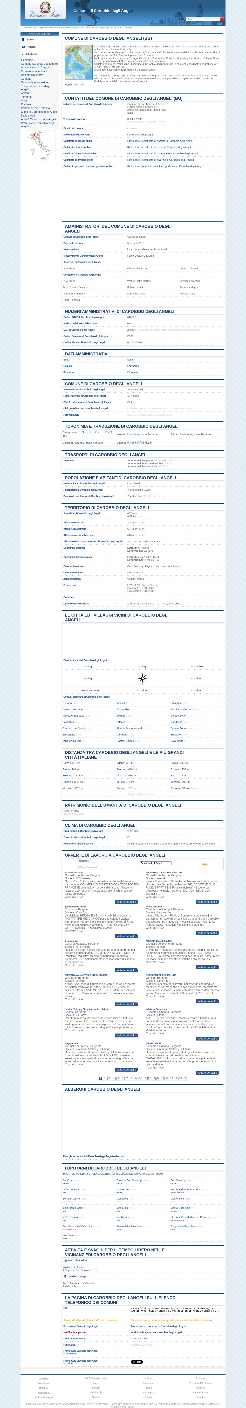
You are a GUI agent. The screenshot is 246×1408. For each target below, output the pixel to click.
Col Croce (68, 1180)
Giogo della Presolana (183, 1226)
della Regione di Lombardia (194, 46)
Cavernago (176, 740)
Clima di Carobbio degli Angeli (101, 825)
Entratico (175, 734)
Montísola (122, 1198)
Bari (172, 775)
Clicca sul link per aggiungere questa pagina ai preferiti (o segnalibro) (172, 1320)
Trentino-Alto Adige (200, 1383)
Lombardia (133, 365)
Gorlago (133, 58)
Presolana (68, 1235)
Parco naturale (71, 414)
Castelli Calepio (126, 740)
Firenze (121, 775)
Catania (67, 781)
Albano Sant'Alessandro (130, 728)
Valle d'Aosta (200, 1392)
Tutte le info (31, 54)
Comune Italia (29, 27)
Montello (121, 703)
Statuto (131, 402)
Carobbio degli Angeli (106, 46)
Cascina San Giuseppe (130, 1180)
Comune (26, 78)
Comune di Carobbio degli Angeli (103, 383)
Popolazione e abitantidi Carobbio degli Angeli (120, 477)
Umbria (200, 1387)
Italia (130, 359)
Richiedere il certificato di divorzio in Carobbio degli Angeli (160, 159)
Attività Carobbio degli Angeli (38, 119)
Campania (44, 1392)
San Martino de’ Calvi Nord (78, 1226)
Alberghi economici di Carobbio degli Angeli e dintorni (93, 1156)
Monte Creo (123, 1189)
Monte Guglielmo (180, 1207)
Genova (175, 769)
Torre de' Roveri (72, 740)
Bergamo (132, 372)
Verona (121, 781)
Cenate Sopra (178, 728)
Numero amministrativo (35, 71)
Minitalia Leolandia (73, 1267)
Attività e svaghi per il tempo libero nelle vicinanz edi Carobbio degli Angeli (115, 1252)
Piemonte (148, 1383)
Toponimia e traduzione (35, 82)
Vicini (24, 100)
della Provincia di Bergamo (159, 46)
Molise (148, 1378)
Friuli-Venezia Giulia (96, 1378)
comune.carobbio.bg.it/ (140, 134)
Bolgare (121, 715)
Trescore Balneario (73, 715)
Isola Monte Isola (72, 1207)
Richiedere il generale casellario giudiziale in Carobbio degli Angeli (165, 166)
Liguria (96, 1387)
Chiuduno (144, 58)
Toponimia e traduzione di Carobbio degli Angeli (122, 426)
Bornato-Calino (71, 1198)
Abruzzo (44, 1378)
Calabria (44, 1388)
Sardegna (148, 1392)
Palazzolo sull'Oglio (116, 61)
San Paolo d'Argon (181, 709)
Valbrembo (71, 1286)
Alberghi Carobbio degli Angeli (102, 1089)
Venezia (175, 781)
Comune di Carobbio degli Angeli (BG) (108, 38)
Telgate (121, 721)
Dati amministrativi (87, 354)
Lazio (96, 1383)
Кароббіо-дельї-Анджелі (88, 442)
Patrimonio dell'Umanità (35, 108)
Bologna (67, 775)
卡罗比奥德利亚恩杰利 (139, 442)
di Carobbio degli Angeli (103, 11)
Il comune (27, 60)
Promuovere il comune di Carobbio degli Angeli (158, 1326)
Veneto (200, 1397)
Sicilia (148, 1397)
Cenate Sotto (178, 715)
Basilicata (43, 1383)
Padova (121, 788)
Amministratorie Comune (36, 67)
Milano (120, 762)
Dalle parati (28, 115)
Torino (66, 769)
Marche (96, 1397)
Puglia (148, 1387)
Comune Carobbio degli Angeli (96, 27)
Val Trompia (123, 1217)
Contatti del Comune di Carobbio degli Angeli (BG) (123, 98)
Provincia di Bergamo (70, 27)
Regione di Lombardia (48, 27)
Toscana (200, 1378)
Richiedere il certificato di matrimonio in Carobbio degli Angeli (162, 153)
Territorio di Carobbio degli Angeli (107, 507)
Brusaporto (69, 734)
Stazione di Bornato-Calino (185, 1189)
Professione (84, 861)
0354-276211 (135, 119)
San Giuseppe (178, 1180)
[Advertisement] (143, 194)
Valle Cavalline (71, 1189)
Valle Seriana (70, 1217)
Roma (66, 762)
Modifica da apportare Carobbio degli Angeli (156, 1332)
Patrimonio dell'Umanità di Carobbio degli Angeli (123, 805)
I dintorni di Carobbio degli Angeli (105, 1168)
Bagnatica (68, 721)
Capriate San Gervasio (78, 1270)
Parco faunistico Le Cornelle (79, 1283)
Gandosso (176, 721)
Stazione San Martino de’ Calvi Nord (191, 1217)
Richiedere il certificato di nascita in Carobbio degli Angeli (160, 140)
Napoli (174, 762)
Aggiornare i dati (74, 84)
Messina (67, 788)
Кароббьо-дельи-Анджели (195, 434)
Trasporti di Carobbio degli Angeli (106, 454)
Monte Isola (177, 1198)
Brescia (175, 788)
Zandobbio (158, 58)
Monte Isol (122, 1207)
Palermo (121, 769)
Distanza (26, 104)
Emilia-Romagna (44, 1397)
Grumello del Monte (74, 728)
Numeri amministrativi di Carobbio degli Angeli (119, 311)
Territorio (26, 96)
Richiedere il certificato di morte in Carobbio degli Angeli (159, 147)
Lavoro (30, 40)
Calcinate (122, 734)
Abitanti (25, 93)
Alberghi (32, 47)
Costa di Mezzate (89, 690)
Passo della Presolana (129, 1226)
